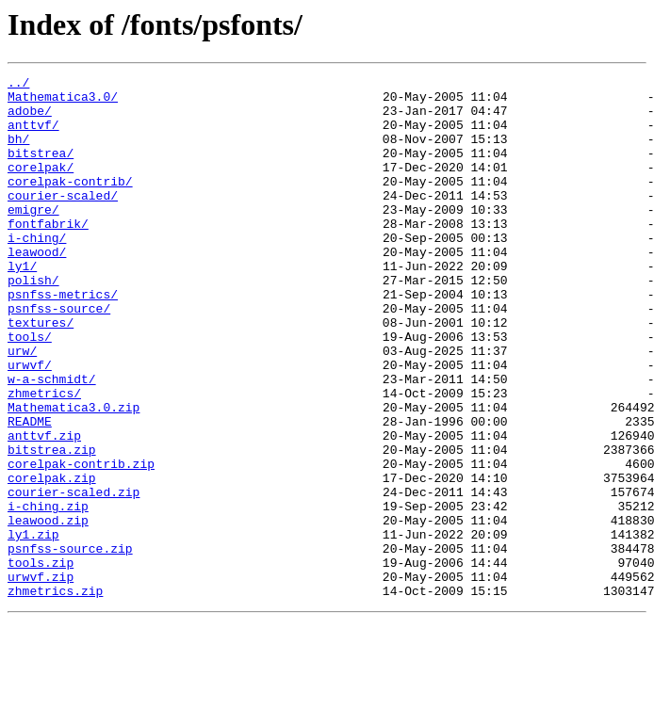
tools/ (30, 389)
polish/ (33, 322)
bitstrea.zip (52, 525)
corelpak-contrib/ (70, 203)
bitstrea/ (41, 169)
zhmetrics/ (44, 457)
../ (18, 84)
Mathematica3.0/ (63, 101)
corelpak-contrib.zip (81, 542)
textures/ (41, 372)
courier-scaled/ (63, 220)
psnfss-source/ (59, 355)
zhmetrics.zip (55, 694)
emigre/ (33, 237)
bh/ (18, 152)
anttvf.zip (44, 508)
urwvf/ (30, 423)
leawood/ (37, 288)
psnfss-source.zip (70, 644)
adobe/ (30, 118)
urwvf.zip (41, 677)
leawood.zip (48, 610)
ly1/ (22, 305)
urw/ (22, 406)
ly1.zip (33, 627)
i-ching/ (37, 271)
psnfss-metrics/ (63, 338)
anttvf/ (33, 135)
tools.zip (41, 660)
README (30, 491)
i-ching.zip (48, 593)
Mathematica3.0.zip (73, 474)
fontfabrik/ (48, 254)
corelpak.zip (52, 559)
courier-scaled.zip (73, 576)
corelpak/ (41, 186)
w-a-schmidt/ (52, 440)
